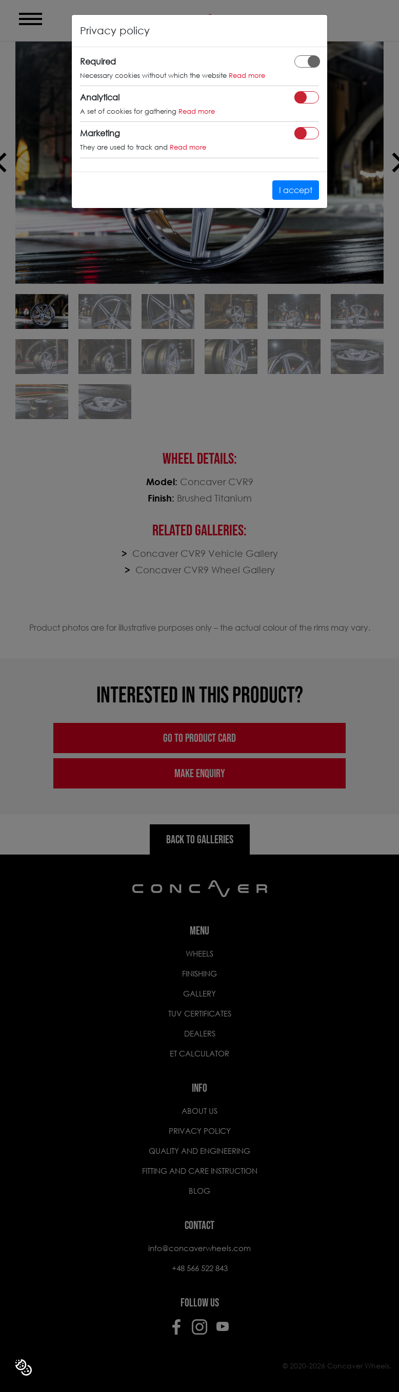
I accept (295, 189)
